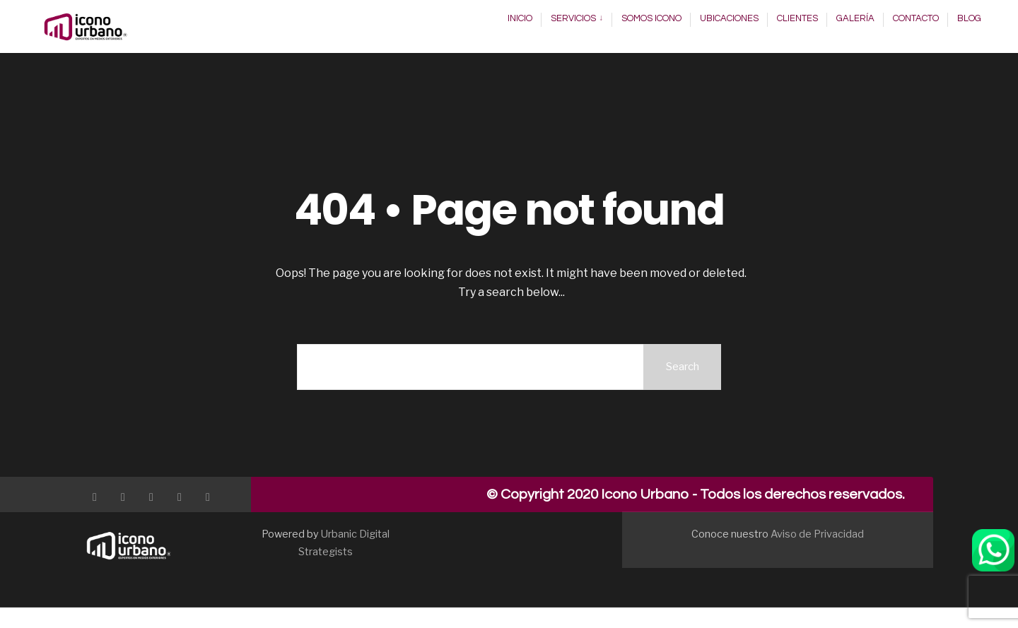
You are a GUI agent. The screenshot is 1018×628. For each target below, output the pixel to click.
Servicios (573, 18)
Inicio (520, 18)
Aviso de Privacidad (817, 534)
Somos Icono (651, 18)
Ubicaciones (729, 18)
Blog (969, 18)
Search (682, 366)
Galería (855, 18)
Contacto (916, 18)
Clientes (797, 18)
